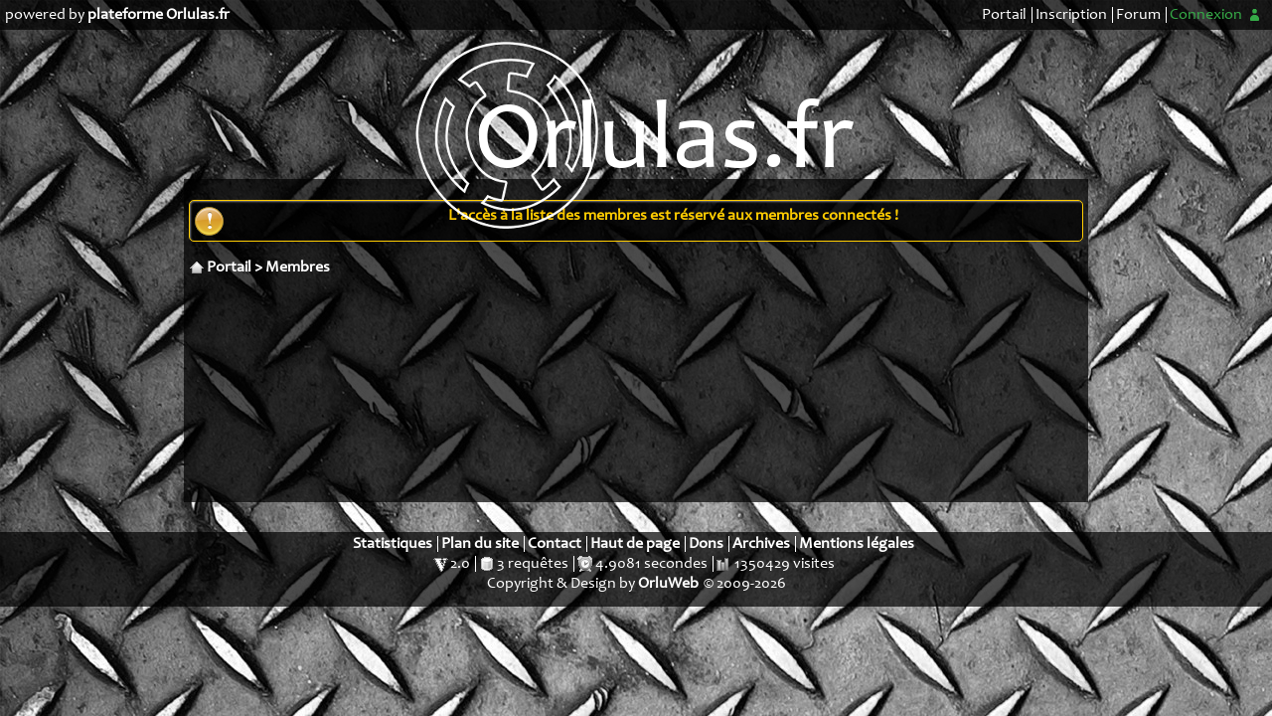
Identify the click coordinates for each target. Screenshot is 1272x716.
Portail (1004, 15)
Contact (554, 544)
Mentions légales (856, 544)
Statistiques (392, 544)
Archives (761, 544)
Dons (706, 544)
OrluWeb (668, 584)
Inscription (1071, 15)
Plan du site (480, 544)
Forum (1138, 15)
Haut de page (635, 544)
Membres (297, 267)
